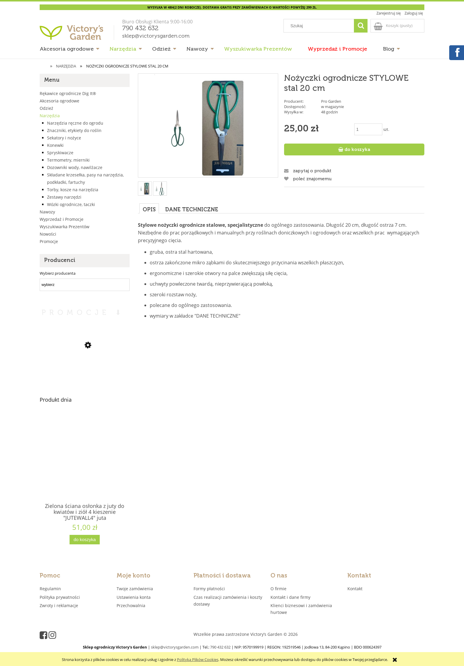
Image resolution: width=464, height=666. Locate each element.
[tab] (149, 208)
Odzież (46, 108)
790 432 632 (140, 28)
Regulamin (50, 588)
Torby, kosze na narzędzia (72, 189)
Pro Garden (331, 101)
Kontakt (354, 588)
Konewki (55, 145)
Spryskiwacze (60, 152)
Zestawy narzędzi (64, 197)
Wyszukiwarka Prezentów (64, 226)
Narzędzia (50, 115)
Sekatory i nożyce (64, 138)
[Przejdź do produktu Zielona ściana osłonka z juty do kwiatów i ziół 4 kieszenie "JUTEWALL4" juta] (85, 467)
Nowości (48, 234)
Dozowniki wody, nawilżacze (74, 167)
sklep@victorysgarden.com (156, 36)
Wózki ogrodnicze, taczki (71, 204)
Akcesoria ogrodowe (59, 101)
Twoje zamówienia (135, 588)
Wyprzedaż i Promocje (61, 219)
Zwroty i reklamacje (59, 605)
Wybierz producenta (57, 273)
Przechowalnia (131, 605)
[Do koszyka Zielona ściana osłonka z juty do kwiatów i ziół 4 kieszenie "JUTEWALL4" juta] (85, 540)
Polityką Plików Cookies (197, 659)
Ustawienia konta (134, 597)
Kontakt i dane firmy (290, 597)
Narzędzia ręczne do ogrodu (75, 123)
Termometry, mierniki (68, 160)
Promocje (49, 241)
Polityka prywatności (60, 597)
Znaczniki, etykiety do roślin (74, 130)
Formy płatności (209, 588)
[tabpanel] (281, 276)
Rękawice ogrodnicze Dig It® (68, 93)
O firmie (278, 588)
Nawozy (47, 212)
